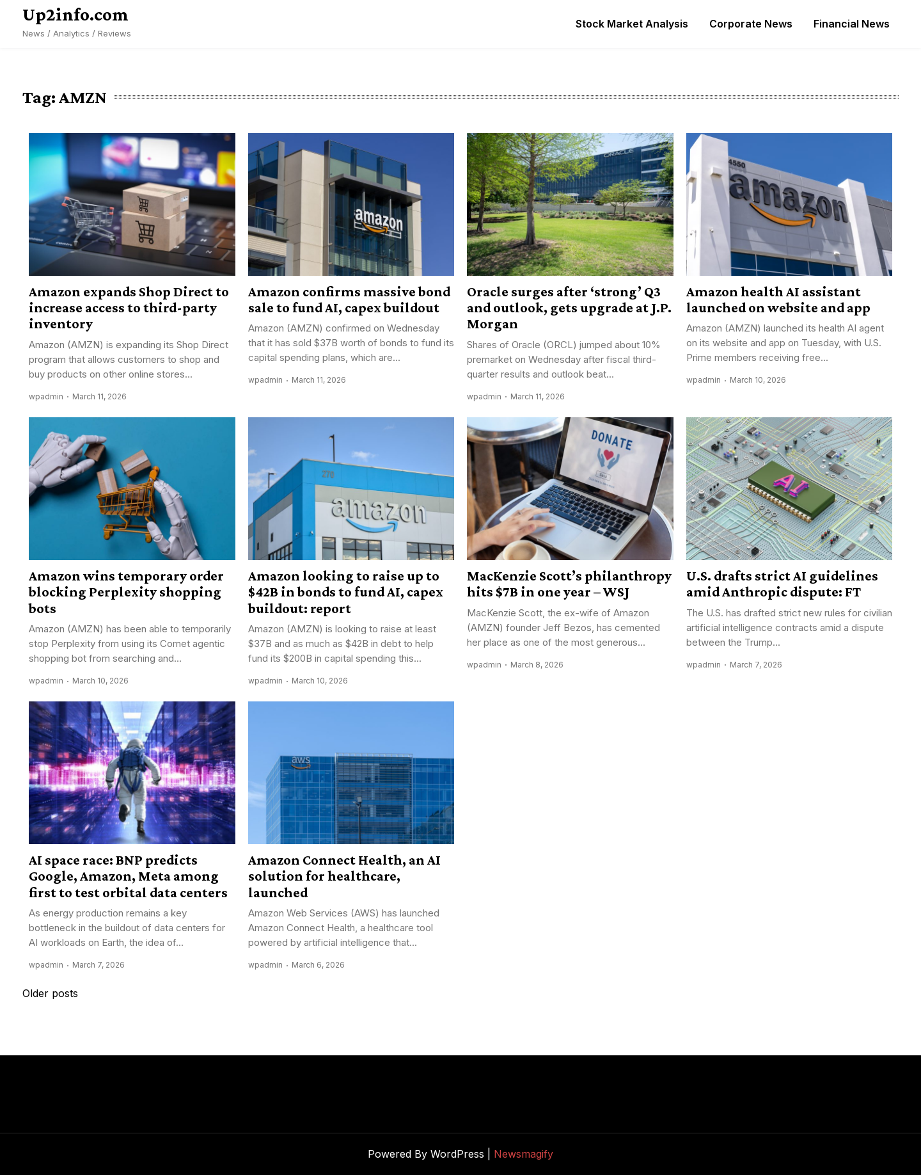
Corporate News (750, 23)
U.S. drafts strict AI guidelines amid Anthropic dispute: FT (782, 584)
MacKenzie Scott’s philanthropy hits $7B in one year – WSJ (569, 584)
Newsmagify (523, 1153)
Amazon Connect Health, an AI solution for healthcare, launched (344, 876)
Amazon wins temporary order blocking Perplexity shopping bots (126, 592)
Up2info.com (75, 14)
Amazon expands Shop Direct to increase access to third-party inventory (129, 308)
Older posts (50, 993)
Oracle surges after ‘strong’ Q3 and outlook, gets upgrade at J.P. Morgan (569, 308)
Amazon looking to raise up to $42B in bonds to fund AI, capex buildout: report (345, 592)
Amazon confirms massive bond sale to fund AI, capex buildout (349, 300)
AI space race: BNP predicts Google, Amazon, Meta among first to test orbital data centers (128, 876)
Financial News (852, 23)
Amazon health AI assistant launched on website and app (778, 300)
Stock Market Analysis (632, 23)
